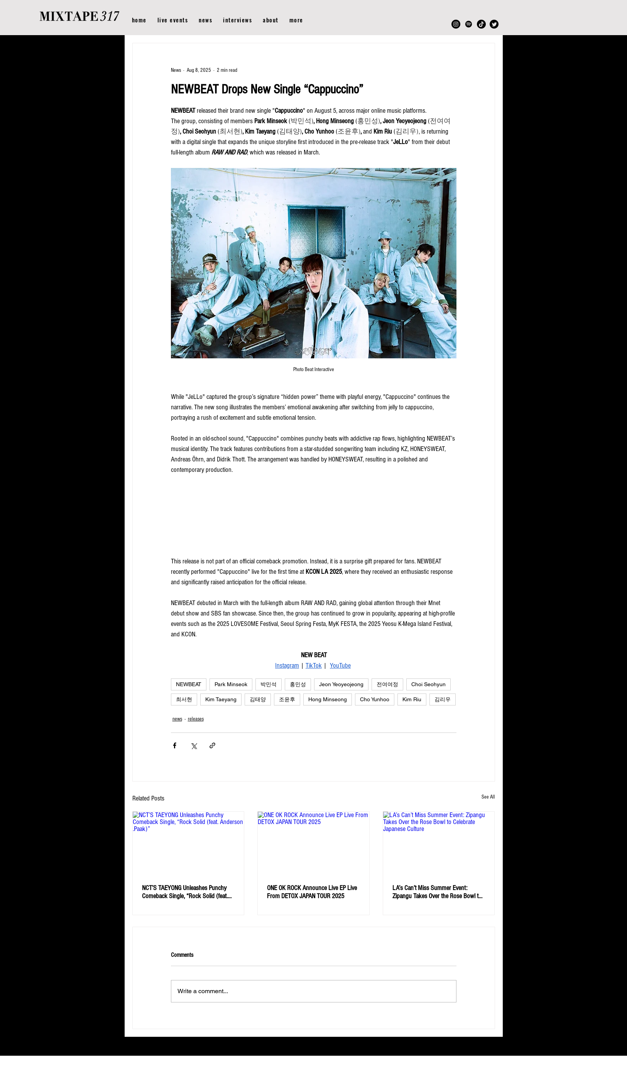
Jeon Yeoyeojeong (341, 684)
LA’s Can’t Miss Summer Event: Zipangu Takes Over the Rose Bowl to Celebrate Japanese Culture (437, 892)
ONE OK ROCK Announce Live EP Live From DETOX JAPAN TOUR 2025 (312, 892)
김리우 (442, 699)
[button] (296, 20)
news (177, 719)
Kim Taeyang (221, 699)
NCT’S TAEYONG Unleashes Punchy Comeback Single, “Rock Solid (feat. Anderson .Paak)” (185, 892)
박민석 (268, 684)
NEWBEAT (188, 684)
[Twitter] (494, 24)
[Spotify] (468, 24)
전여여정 (387, 684)
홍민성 (298, 684)
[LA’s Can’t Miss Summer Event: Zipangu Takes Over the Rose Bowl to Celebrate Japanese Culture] (439, 843)
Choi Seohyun (428, 684)
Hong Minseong (327, 699)
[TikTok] (481, 24)
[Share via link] (212, 745)
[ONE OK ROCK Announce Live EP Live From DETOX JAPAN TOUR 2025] (313, 843)
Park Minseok (231, 684)
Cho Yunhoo (374, 699)
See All (488, 797)
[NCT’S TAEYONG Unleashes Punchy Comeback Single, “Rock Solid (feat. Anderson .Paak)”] (188, 843)
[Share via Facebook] (174, 745)
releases (196, 719)
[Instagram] (455, 24)
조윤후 (287, 699)
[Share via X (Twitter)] (193, 745)
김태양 (258, 699)
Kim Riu (411, 699)
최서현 (184, 699)
